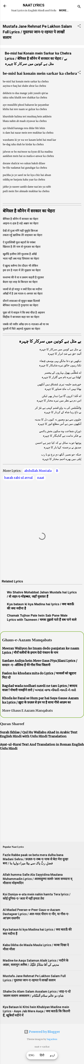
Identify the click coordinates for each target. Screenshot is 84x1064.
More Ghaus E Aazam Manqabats (27, 721)
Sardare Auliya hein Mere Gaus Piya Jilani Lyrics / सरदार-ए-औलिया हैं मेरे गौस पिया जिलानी (39, 673)
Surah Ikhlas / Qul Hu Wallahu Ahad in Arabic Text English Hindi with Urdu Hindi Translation (38, 745)
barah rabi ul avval (18, 488)
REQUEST (36, 20)
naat (40, 488)
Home (20, 20)
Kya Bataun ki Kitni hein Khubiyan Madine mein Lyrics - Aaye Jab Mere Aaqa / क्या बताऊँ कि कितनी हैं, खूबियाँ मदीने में (36, 1022)
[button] (79, 37)
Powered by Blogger (42, 1042)
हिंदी (42, 1055)
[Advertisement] (42, 807)
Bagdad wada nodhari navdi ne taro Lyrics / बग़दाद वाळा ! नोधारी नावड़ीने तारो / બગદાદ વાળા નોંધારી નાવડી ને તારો (39, 698)
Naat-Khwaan (58, 20)
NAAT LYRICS (33, 5)
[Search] (79, 7)
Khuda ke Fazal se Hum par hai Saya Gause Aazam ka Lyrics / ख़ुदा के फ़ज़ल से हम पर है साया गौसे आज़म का (40, 711)
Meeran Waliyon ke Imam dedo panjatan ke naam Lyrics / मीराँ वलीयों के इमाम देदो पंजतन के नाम (40, 661)
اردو (52, 1055)
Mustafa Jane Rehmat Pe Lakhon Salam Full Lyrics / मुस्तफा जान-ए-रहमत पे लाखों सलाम (37, 42)
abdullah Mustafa (38, 481)
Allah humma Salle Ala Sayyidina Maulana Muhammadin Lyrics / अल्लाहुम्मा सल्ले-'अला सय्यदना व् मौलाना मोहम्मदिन (37, 889)
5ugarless (52, 1049)
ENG (32, 1055)
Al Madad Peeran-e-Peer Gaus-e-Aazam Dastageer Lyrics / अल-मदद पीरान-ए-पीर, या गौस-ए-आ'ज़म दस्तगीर (36, 925)
